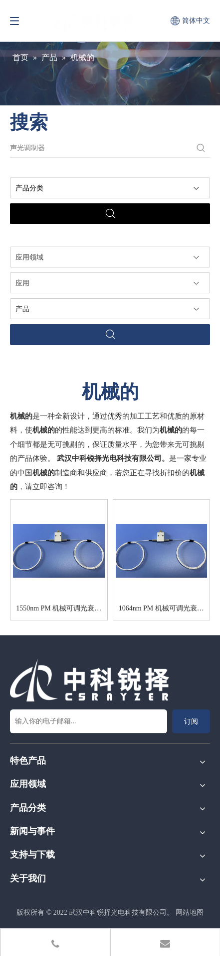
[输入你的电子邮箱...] (88, 721)
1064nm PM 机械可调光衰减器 (161, 610)
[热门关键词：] (201, 148)
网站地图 (190, 912)
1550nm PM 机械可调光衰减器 (58, 610)
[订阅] (191, 721)
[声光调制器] (101, 148)
